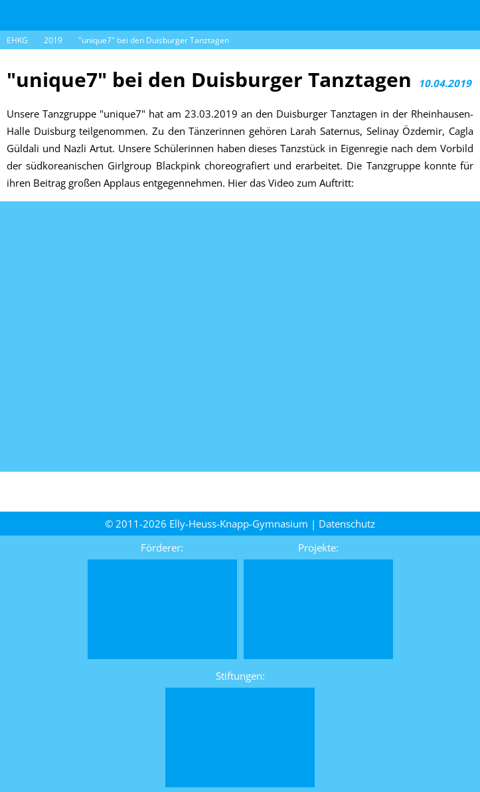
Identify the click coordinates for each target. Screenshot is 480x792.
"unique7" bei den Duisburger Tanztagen (153, 40)
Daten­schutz (347, 523)
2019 (53, 40)
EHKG (17, 40)
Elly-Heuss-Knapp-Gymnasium (238, 523)
